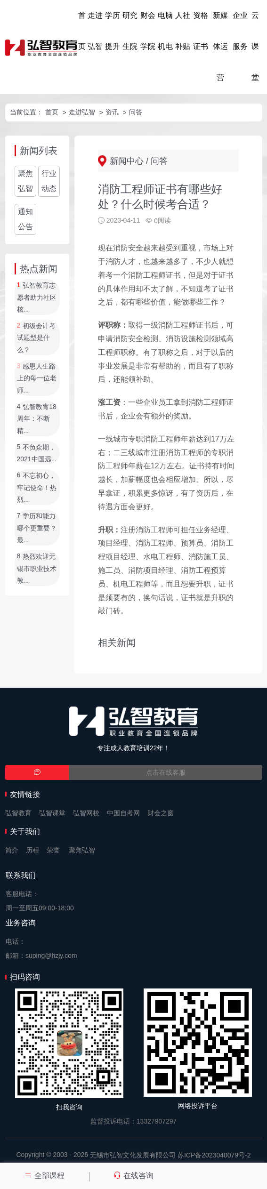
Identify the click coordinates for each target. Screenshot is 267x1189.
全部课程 (44, 1176)
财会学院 (147, 30)
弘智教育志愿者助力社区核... (37, 297)
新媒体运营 (220, 46)
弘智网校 (86, 813)
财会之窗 (160, 813)
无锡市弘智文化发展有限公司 (133, 1155)
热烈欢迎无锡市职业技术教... (37, 569)
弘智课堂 (52, 813)
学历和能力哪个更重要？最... (37, 528)
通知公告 (25, 219)
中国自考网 (123, 813)
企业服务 (240, 30)
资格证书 (200, 30)
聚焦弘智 (25, 181)
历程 (32, 850)
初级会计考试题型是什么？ (36, 337)
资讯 (112, 112)
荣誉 (53, 850)
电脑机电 (165, 30)
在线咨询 (133, 1176)
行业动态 (49, 181)
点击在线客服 (166, 772)
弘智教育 (18, 813)
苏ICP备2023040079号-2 (214, 1155)
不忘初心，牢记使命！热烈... (37, 488)
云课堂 (255, 46)
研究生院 (130, 30)
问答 (135, 112)
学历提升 (112, 30)
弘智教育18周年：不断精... (37, 418)
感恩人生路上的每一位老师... (37, 378)
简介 (11, 850)
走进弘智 (95, 30)
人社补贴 (182, 30)
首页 (82, 30)
